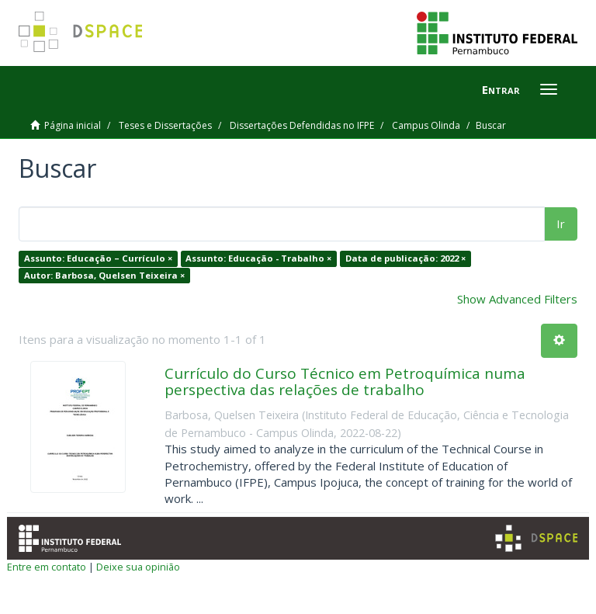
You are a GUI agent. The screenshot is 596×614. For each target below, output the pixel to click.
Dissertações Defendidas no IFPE (302, 125)
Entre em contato (46, 567)
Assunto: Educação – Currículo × (98, 258)
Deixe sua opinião (138, 567)
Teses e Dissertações (165, 125)
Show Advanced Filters (517, 299)
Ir (560, 223)
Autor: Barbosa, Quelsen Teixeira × (104, 275)
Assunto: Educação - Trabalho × (258, 258)
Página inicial (72, 125)
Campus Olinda (426, 125)
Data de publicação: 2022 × (405, 258)
